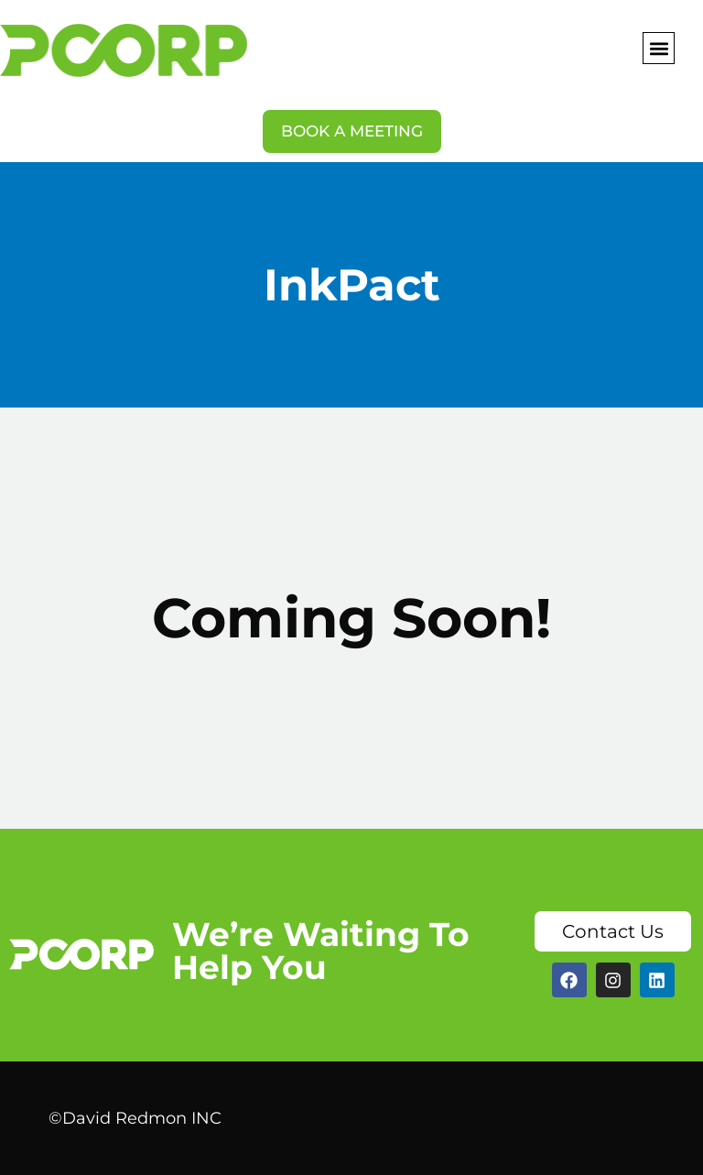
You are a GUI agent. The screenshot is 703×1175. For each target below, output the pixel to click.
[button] (659, 48)
